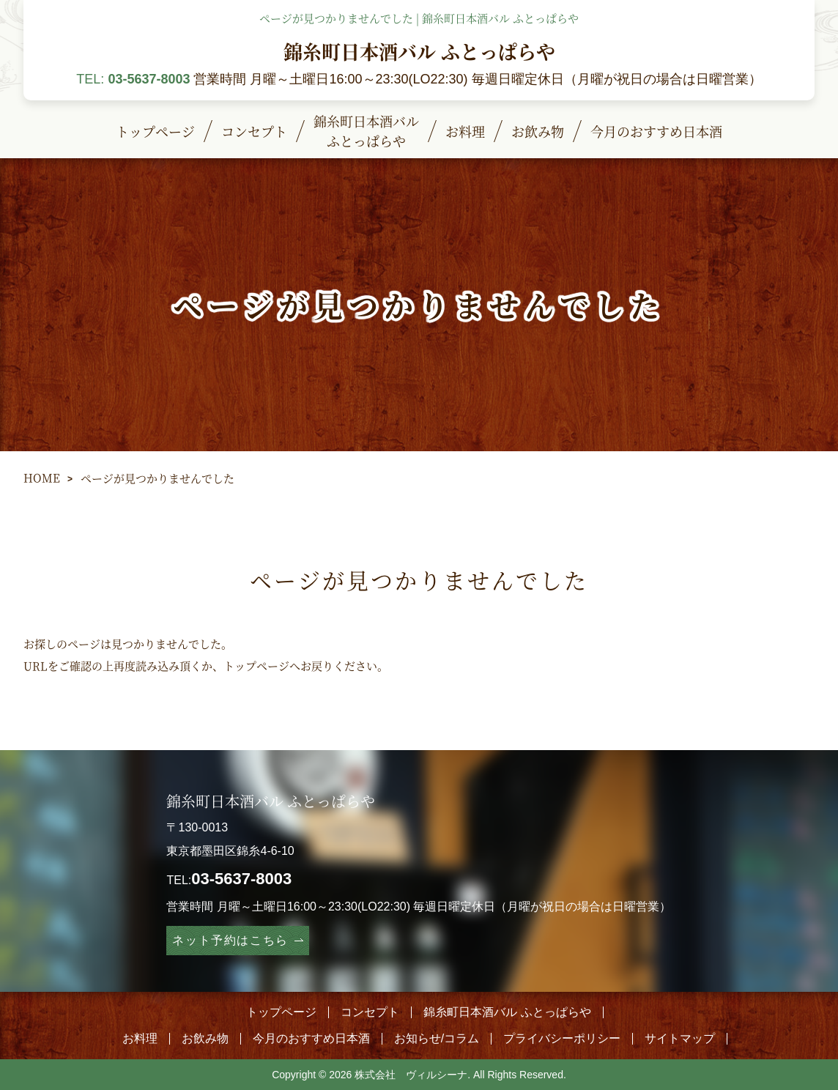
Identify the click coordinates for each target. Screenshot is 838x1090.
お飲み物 (205, 1038)
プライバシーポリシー (561, 1038)
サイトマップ (680, 1038)
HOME (41, 477)
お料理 (139, 1038)
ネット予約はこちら (230, 940)
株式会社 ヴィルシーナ (411, 1074)
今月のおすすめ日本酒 (311, 1038)
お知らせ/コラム (436, 1038)
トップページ (256, 665)
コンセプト (370, 1012)
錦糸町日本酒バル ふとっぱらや (419, 50)
